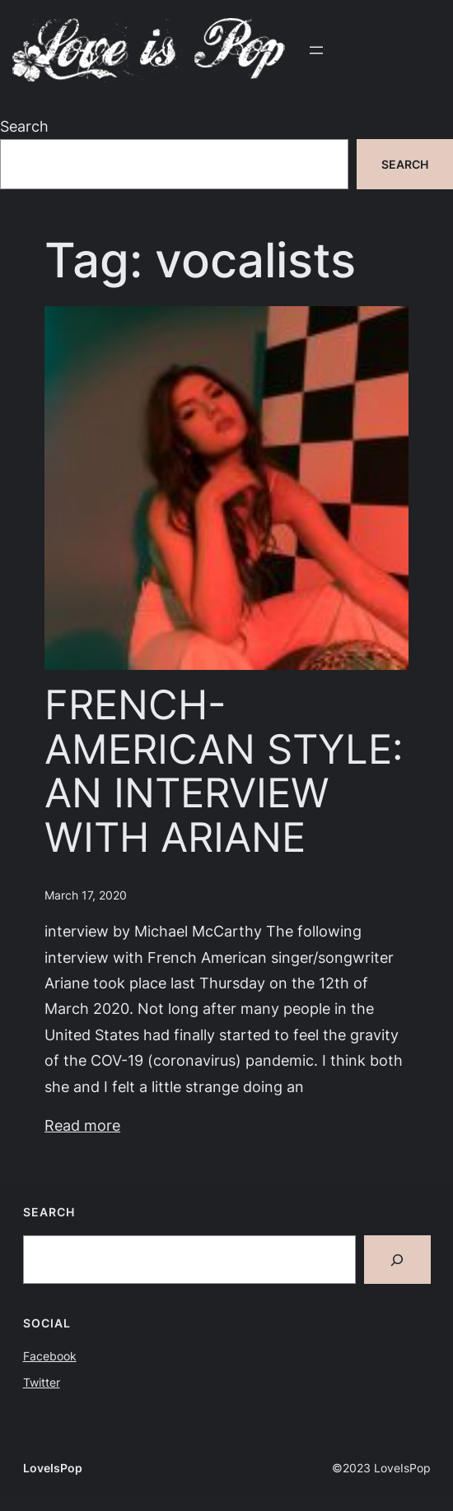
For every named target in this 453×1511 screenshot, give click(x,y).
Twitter (41, 1382)
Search (24, 126)
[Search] (397, 1259)
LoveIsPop (52, 1468)
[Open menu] (316, 50)
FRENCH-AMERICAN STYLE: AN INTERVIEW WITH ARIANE (224, 771)
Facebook (50, 1356)
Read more (82, 1125)
